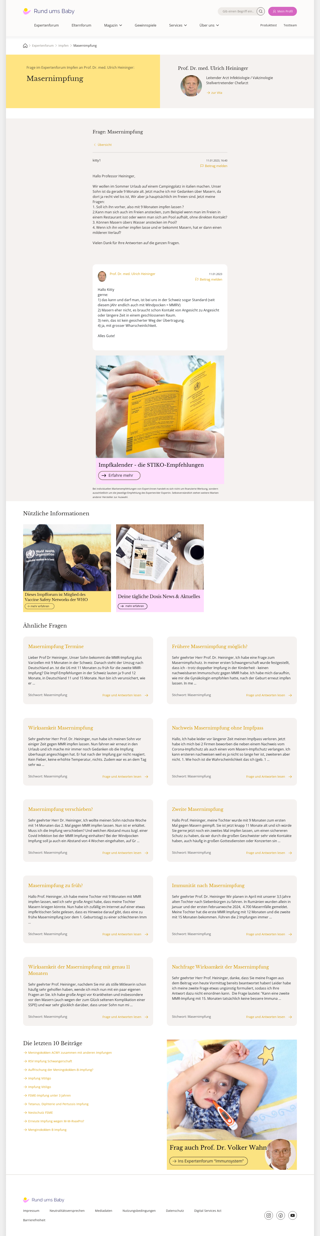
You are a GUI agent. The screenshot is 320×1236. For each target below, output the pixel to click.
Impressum (31, 1211)
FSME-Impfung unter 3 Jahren (49, 1095)
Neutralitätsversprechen (67, 1211)
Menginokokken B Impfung (47, 1130)
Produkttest (268, 25)
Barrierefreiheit (34, 1220)
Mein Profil (285, 11)
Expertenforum (46, 25)
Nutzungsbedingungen (139, 1211)
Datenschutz (175, 1211)
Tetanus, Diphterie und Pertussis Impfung (58, 1104)
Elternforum (81, 25)
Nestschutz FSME (40, 1112)
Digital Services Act (207, 1211)
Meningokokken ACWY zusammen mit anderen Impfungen (70, 1053)
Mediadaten (103, 1211)
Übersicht (105, 145)
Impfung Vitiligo (39, 1078)
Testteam (290, 25)
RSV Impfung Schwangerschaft (50, 1061)
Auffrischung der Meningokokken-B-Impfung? (60, 1070)
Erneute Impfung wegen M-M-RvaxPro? (56, 1121)
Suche (261, 11)
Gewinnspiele (145, 25)
